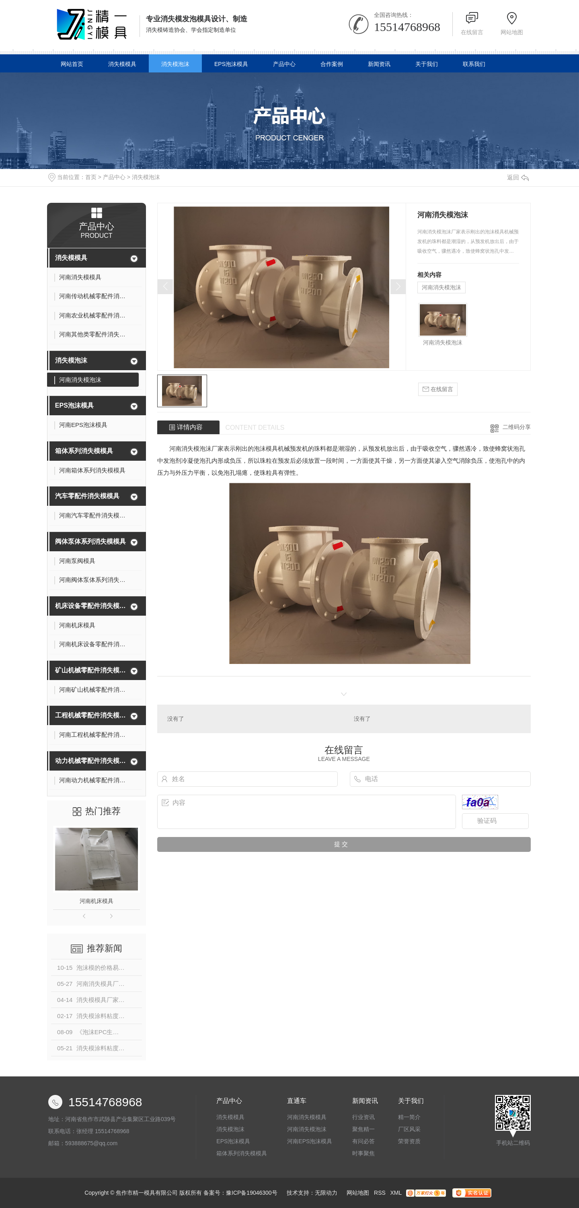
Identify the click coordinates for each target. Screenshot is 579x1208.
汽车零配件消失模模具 (87, 496)
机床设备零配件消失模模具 (91, 605)
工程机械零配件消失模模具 (91, 715)
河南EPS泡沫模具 (309, 1141)
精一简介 (409, 1117)
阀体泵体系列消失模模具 (90, 541)
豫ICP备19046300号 (251, 1192)
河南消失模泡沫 (441, 287)
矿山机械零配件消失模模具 (91, 670)
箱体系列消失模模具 (84, 450)
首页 (90, 177)
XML (395, 1192)
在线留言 (472, 32)
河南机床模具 (96, 901)
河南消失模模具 (306, 1117)
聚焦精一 (363, 1129)
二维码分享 (517, 427)
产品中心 (284, 64)
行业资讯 (363, 1117)
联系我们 (474, 64)
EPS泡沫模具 (231, 64)
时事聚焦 (363, 1153)
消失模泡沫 (175, 64)
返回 (518, 177)
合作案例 (331, 64)
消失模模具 (122, 64)
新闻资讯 (379, 64)
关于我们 (426, 64)
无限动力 (326, 1192)
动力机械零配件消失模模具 (91, 760)
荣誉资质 (409, 1141)
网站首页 (72, 64)
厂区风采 (409, 1129)
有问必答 (363, 1141)
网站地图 (512, 32)
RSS (380, 1192)
